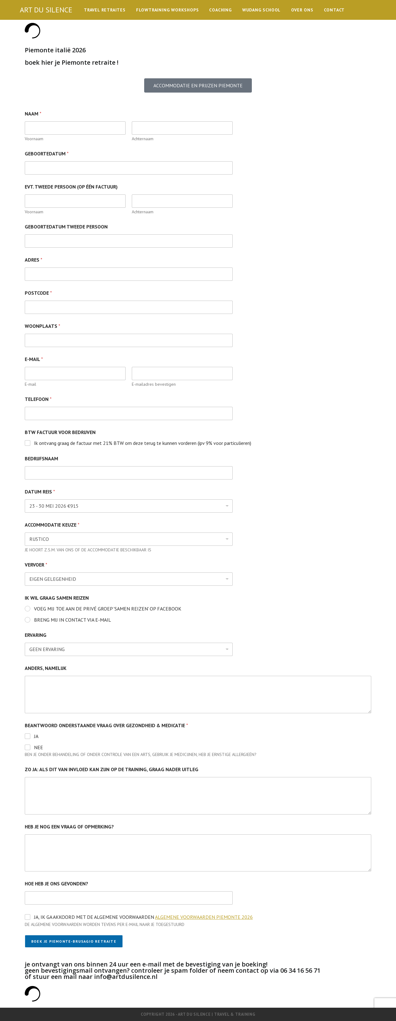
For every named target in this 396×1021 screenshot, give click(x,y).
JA (36, 736)
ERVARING (35, 635)
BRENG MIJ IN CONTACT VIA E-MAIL (72, 620)
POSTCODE (38, 293)
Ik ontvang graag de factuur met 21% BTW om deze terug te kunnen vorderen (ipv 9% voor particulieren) (142, 443)
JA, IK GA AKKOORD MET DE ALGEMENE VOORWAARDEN (143, 917)
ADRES (33, 260)
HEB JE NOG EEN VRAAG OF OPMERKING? (69, 827)
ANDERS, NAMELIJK (46, 668)
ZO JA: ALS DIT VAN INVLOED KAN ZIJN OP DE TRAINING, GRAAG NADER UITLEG (111, 769)
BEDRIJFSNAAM (41, 459)
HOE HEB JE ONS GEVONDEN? (56, 884)
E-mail (30, 384)
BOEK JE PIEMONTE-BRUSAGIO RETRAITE (73, 941)
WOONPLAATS (42, 326)
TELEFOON (38, 399)
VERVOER (36, 565)
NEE (38, 747)
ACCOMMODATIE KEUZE (52, 525)
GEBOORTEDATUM (47, 154)
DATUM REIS (40, 492)
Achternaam (142, 138)
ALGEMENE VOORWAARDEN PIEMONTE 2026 (204, 917)
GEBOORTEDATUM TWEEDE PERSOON (66, 227)
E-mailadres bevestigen (154, 384)
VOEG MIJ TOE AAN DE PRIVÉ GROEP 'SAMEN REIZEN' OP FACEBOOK (107, 609)
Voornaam (34, 138)
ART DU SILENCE (46, 10)
